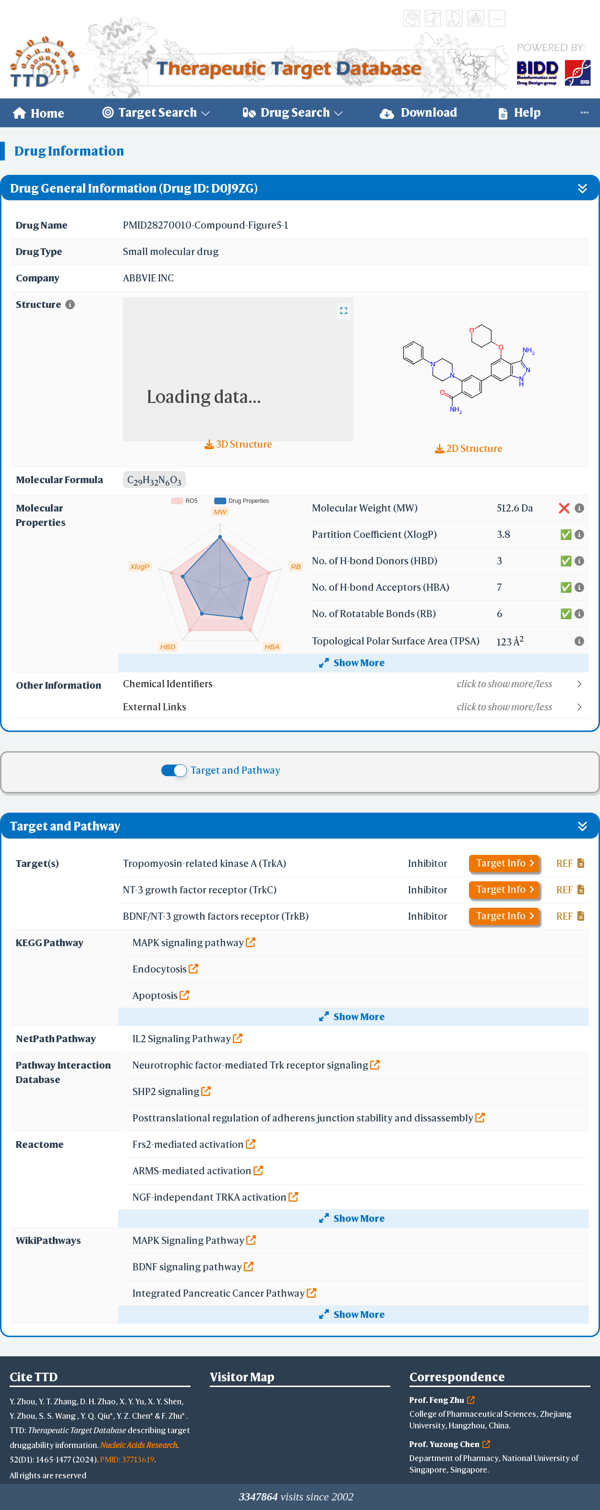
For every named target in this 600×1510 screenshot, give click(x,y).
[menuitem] (38, 112)
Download (418, 113)
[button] (355, 683)
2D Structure (469, 448)
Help (520, 113)
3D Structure (238, 444)
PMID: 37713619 (127, 1459)
